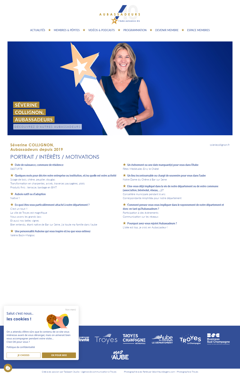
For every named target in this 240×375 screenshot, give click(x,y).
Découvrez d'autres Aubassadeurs (47, 127)
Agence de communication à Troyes (98, 371)
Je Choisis (23, 355)
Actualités (37, 30)
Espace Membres (198, 30)
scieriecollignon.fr (220, 145)
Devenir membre (166, 30)
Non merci (70, 309)
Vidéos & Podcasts (101, 30)
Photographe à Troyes (187, 371)
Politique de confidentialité (21, 347)
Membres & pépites (67, 30)
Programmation (135, 30)
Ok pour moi (59, 355)
